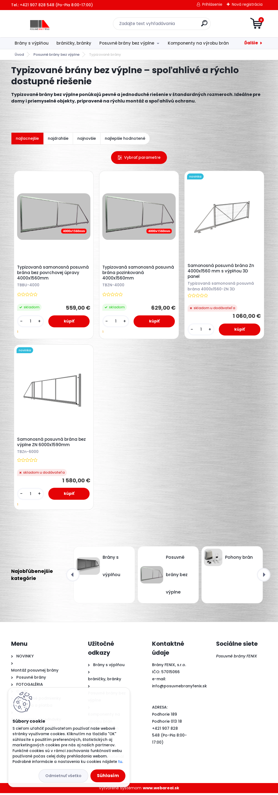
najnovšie (86, 138)
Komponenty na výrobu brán (198, 43)
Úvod (19, 54)
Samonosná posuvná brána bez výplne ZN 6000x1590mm (52, 443)
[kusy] (31, 322)
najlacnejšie (27, 138)
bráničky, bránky (73, 43)
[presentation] (73, 576)
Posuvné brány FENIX (236, 658)
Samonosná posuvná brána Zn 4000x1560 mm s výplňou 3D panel (221, 271)
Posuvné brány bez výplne (126, 43)
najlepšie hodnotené (125, 138)
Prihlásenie (212, 4)
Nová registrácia (247, 4)
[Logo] (44, 23)
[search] (204, 25)
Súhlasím (108, 775)
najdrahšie (58, 138)
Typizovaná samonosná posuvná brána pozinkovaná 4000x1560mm (139, 273)
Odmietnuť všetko (63, 775)
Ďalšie (251, 43)
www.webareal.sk (161, 790)
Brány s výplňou (32, 43)
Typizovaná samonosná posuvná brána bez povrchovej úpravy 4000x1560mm (53, 273)
